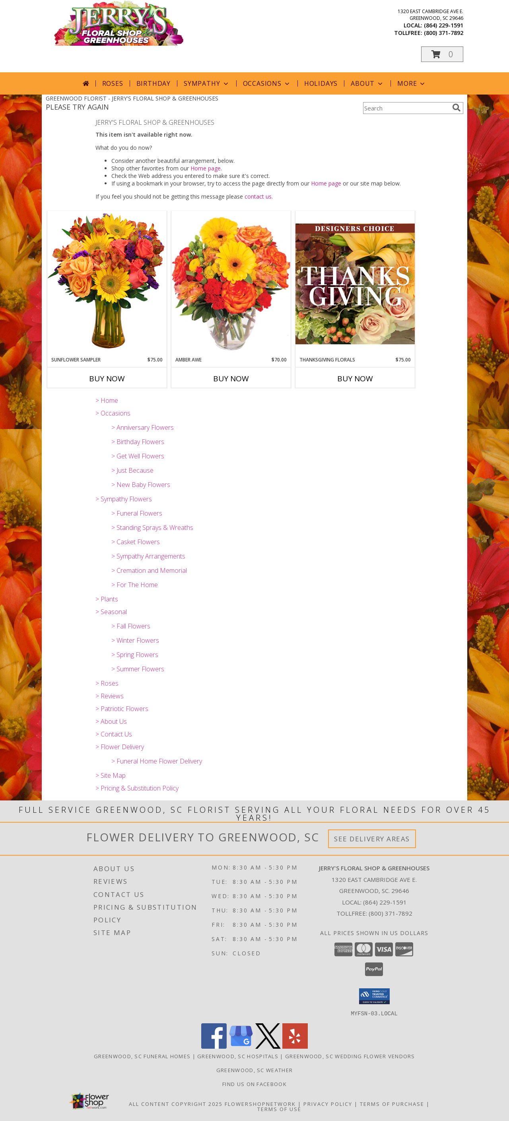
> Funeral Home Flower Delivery (156, 761)
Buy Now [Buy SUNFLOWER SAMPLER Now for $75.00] (107, 378)
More (411, 83)
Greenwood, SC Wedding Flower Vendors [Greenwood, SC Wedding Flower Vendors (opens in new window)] (350, 1055)
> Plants (106, 599)
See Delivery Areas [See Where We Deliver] (372, 838)
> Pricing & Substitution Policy (137, 788)
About (367, 83)
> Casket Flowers (135, 541)
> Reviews (109, 696)
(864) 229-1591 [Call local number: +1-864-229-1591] (443, 25)
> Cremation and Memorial (149, 570)
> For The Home (134, 584)
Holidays (321, 83)
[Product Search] (406, 108)
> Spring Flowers (134, 654)
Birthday (153, 83)
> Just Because (132, 470)
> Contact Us (113, 734)
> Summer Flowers (137, 669)
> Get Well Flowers (137, 456)
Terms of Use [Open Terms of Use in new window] (279, 1108)
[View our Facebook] (214, 1046)
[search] (456, 107)
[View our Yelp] (295, 1046)
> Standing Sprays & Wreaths (152, 527)
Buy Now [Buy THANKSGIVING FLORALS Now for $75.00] (355, 378)
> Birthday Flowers (137, 441)
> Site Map (110, 775)
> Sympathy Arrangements (148, 556)
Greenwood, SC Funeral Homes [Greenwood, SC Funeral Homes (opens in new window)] (142, 1055)
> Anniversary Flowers (142, 427)
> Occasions (112, 413)
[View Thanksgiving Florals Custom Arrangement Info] (355, 283)
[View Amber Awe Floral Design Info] (231, 283)
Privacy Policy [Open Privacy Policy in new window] (327, 1103)
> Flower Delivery (119, 746)
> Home (106, 400)
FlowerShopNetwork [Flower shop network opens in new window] (260, 1103)
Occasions (267, 83)
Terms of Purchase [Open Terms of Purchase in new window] (392, 1103)
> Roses (107, 683)
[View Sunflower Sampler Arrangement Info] (107, 283)
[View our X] (268, 1046)
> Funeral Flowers (136, 513)
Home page (205, 168)
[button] (442, 54)
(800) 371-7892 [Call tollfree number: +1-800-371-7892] (443, 33)
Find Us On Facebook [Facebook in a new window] (254, 1083)
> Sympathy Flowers (123, 499)
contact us (258, 196)
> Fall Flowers (130, 626)
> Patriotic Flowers (121, 708)
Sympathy (206, 83)
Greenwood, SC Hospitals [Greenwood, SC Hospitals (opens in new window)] (237, 1055)
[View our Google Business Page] (241, 1046)
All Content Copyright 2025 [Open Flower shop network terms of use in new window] (176, 1103)
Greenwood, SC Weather (254, 1069)
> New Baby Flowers (140, 484)
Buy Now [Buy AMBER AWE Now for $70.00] (231, 378)
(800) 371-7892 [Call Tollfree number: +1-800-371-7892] (390, 913)
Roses (112, 83)
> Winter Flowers (135, 640)
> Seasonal (111, 611)
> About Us (111, 721)
